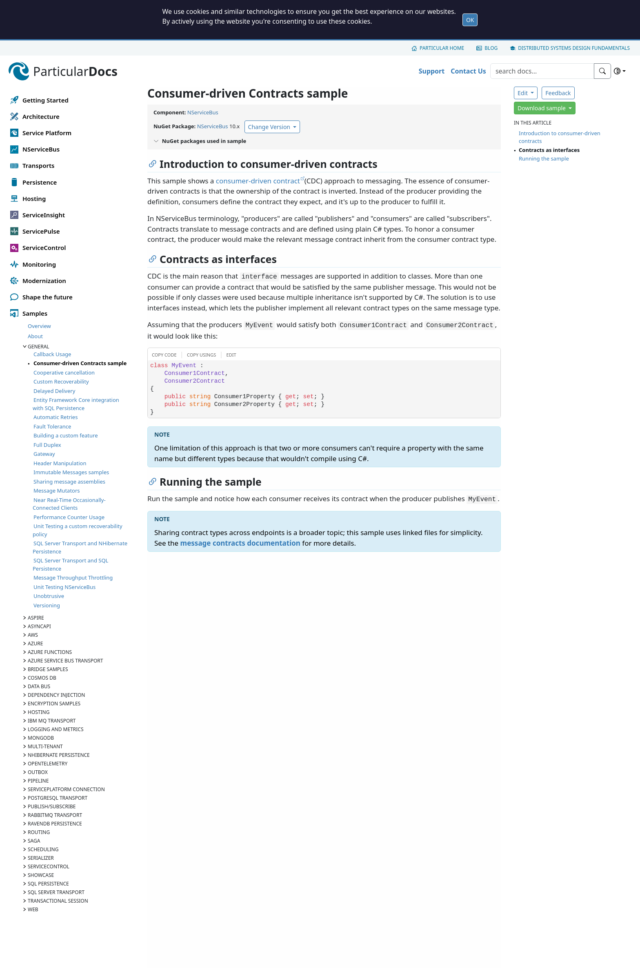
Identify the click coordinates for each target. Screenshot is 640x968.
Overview (39, 326)
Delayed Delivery (54, 391)
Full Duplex (47, 444)
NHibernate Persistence (59, 755)
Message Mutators (56, 490)
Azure (35, 643)
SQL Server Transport (56, 892)
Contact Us (468, 71)
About (35, 336)
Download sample (542, 108)
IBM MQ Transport (52, 720)
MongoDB (41, 737)
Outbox (38, 772)
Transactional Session (58, 900)
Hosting (38, 712)
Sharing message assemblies (69, 481)
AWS (33, 634)
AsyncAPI (39, 626)
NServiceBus (202, 112)
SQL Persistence (48, 883)
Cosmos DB (42, 677)
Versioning (46, 605)
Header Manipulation (59, 463)
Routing (39, 832)
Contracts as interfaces (549, 150)
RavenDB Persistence (55, 823)
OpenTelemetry (47, 763)
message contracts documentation (240, 543)
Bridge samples (48, 669)
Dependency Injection (56, 694)
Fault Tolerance (52, 426)
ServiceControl (48, 866)
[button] (163, 354)
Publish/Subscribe (52, 806)
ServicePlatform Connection (66, 789)
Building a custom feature (65, 435)
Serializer (41, 857)
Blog (491, 48)
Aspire (36, 617)
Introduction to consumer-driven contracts (559, 137)
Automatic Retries (55, 417)
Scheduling (43, 849)
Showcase (41, 875)
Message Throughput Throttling (73, 577)
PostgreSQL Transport (57, 797)
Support (432, 71)
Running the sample (544, 158)
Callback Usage (52, 354)
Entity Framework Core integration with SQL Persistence (76, 404)
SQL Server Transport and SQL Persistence (70, 564)
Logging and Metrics (56, 729)
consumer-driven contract (258, 180)
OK (470, 20)
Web (33, 909)
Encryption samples (54, 703)
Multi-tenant (45, 746)
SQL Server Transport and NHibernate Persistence (80, 547)
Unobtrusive (48, 596)
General (38, 346)
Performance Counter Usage (68, 517)
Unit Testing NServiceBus (64, 587)
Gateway (44, 453)
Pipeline (38, 780)
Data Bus (39, 686)
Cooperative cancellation (64, 372)
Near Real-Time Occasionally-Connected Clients (69, 504)
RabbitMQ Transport (55, 815)
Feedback (558, 93)
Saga (34, 840)
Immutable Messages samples (71, 472)
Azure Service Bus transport (65, 660)
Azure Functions (50, 652)
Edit (523, 93)
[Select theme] (619, 71)
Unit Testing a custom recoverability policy (77, 530)
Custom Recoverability (61, 381)
